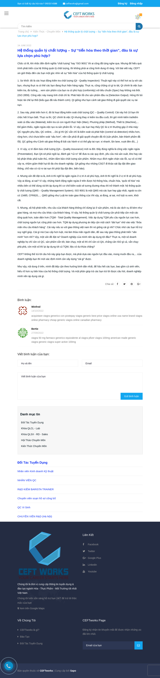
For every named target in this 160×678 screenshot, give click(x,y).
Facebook (93, 544)
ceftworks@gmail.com (76, 3)
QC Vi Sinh (24, 507)
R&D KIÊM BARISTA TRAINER (36, 489)
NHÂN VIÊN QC (27, 480)
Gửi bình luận (131, 396)
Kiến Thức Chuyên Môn (34, 446)
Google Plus (94, 558)
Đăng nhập (136, 3)
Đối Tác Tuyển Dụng (32, 422)
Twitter (91, 551)
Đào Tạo (25, 636)
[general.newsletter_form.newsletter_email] (113, 645)
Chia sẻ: (109, 284)
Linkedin (92, 564)
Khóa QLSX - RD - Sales (34, 434)
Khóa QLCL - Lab (30, 428)
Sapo (73, 670)
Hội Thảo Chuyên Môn (33, 440)
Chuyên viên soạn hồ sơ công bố (37, 498)
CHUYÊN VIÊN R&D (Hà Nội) (35, 516)
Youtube (92, 571)
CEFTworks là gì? (29, 629)
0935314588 (51, 3)
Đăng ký (122, 3)
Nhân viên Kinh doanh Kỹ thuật (36, 471)
